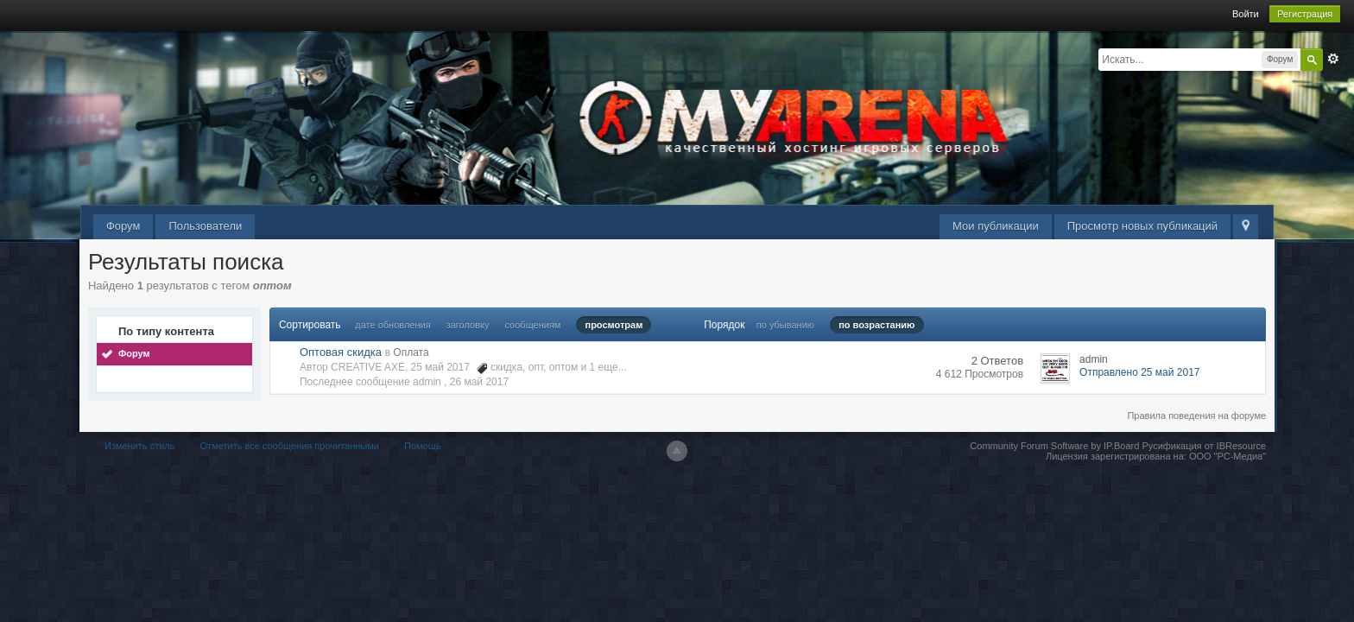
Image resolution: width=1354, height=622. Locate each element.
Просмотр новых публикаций (1142, 225)
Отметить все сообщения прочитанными (289, 446)
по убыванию (785, 325)
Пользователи (205, 225)
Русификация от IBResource (1202, 446)
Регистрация (1304, 14)
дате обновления (392, 325)
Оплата (410, 352)
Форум (123, 225)
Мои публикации (995, 225)
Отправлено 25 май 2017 (1139, 372)
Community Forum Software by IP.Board (1054, 446)
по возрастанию (876, 325)
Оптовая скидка (341, 352)
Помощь (422, 446)
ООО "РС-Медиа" (1227, 456)
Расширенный (1333, 59)
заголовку (468, 325)
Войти (1245, 14)
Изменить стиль (139, 446)
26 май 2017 (479, 382)
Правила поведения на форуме (1196, 415)
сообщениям (532, 325)
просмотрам (613, 325)
